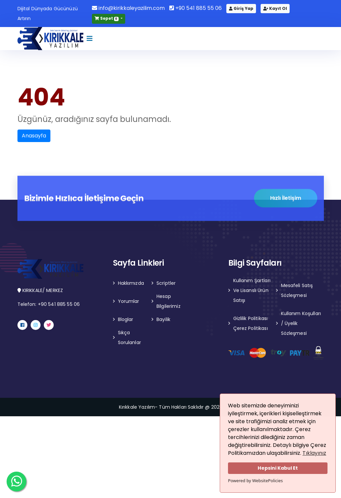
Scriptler (166, 283)
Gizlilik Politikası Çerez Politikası (250, 323)
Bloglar (125, 319)
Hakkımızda (131, 283)
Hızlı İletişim (285, 198)
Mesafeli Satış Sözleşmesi (297, 290)
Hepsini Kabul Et (278, 468)
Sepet (107, 18)
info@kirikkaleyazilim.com (128, 8)
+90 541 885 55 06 (195, 8)
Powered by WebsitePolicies (255, 480)
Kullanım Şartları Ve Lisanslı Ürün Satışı (251, 290)
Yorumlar (128, 301)
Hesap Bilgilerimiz (168, 301)
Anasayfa (34, 135)
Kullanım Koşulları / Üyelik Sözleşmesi (301, 323)
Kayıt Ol (275, 8)
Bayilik (163, 319)
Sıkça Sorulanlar (129, 337)
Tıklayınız (314, 453)
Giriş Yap (241, 8)
